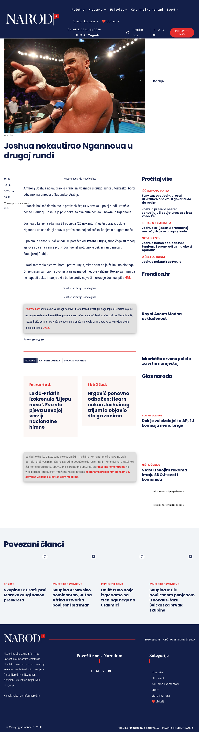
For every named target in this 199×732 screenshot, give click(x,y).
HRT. (127, 278)
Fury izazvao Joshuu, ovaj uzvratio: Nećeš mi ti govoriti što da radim (166, 199)
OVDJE (46, 328)
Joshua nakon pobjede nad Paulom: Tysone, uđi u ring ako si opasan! (167, 246)
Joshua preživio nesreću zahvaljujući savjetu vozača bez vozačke (167, 212)
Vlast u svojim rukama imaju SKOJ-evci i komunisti (164, 474)
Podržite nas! (32, 309)
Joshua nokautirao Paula (162, 262)
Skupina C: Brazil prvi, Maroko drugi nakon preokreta (26, 595)
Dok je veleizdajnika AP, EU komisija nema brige (168, 423)
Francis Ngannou (75, 360)
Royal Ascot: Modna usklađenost (162, 316)
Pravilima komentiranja (110, 467)
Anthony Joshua (49, 360)
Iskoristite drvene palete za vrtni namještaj (166, 361)
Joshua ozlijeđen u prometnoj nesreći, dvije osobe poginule (165, 229)
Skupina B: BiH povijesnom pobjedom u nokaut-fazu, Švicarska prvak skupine (172, 600)
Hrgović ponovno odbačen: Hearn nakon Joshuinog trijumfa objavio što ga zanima (109, 405)
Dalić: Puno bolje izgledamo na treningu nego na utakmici (118, 597)
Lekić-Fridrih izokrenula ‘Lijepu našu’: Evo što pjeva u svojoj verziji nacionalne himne (50, 410)
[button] (128, 32)
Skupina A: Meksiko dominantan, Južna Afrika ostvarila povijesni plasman (72, 597)
